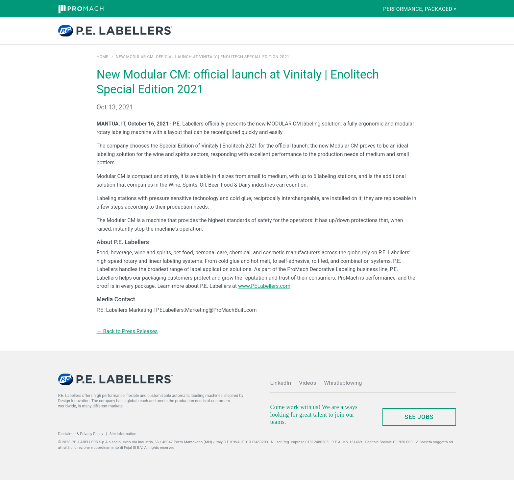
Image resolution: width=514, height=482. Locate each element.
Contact (387, 31)
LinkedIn (280, 384)
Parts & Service (272, 32)
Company (308, 32)
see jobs (418, 418)
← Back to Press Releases (127, 333)
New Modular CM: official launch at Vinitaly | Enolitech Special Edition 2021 (202, 59)
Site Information (123, 435)
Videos (307, 384)
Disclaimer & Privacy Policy (80, 435)
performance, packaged (419, 9)
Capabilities (234, 32)
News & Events (342, 32)
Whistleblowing (343, 384)
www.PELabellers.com (264, 288)
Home (103, 59)
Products (201, 32)
